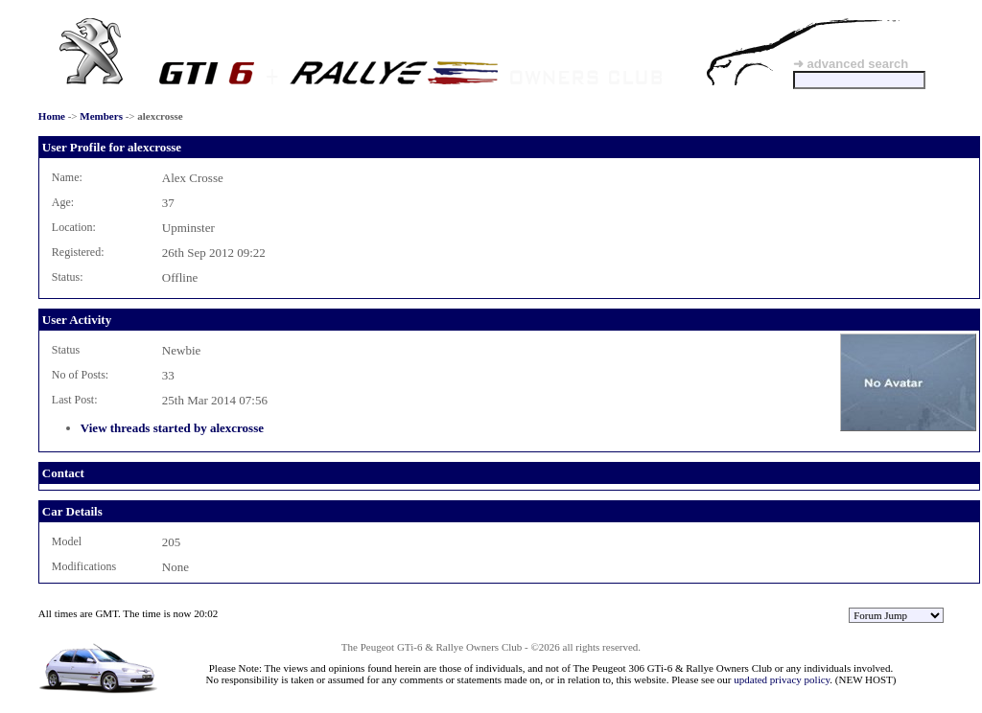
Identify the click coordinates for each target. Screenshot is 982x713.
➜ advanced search (850, 64)
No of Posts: (80, 374)
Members (101, 116)
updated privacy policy (782, 679)
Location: (74, 227)
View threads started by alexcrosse (172, 428)
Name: (67, 177)
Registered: (78, 252)
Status (66, 349)
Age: (63, 202)
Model (67, 541)
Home (51, 116)
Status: (67, 277)
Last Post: (75, 399)
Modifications (84, 566)
